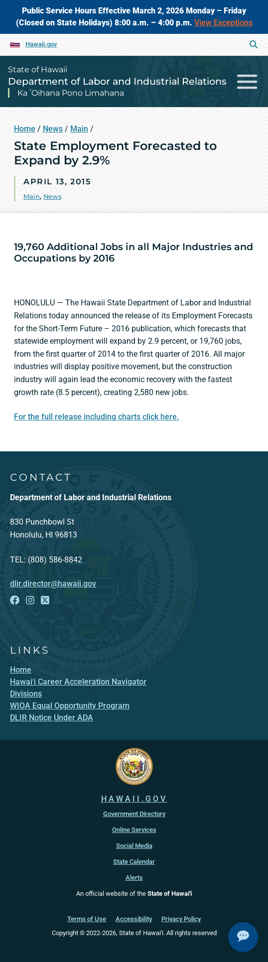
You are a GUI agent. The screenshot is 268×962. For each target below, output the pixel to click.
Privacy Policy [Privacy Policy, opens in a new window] (181, 919)
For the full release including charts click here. (96, 416)
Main (79, 129)
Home (24, 129)
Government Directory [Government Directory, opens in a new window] (134, 814)
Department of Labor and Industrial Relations (117, 81)
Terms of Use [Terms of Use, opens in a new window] (86, 919)
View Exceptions (223, 22)
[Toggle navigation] (247, 81)
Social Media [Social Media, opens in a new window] (134, 845)
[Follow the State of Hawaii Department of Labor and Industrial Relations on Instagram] (30, 600)
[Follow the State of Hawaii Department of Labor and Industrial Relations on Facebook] (14, 600)
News (53, 129)
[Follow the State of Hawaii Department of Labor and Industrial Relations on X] (45, 600)
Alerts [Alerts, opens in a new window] (134, 877)
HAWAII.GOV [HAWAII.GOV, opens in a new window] (134, 799)
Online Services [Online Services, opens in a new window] (134, 829)
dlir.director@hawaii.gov (53, 583)
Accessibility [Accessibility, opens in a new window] (134, 919)
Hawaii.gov (41, 44)
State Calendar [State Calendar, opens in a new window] (134, 861)
